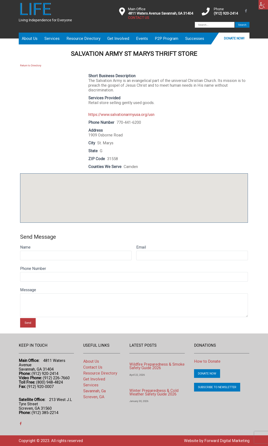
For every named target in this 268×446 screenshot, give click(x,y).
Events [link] (142, 38)
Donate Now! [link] (234, 38)
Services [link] (52, 38)
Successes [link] (194, 38)
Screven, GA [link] (93, 396)
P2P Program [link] (166, 38)
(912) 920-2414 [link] (226, 13)
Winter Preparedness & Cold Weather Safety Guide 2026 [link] (153, 392)
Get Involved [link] (118, 38)
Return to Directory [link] (30, 65)
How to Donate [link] (207, 361)
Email (141, 247)
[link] (263, 4)
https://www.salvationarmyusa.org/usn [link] (121, 114)
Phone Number (33, 268)
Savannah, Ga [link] (94, 391)
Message (28, 289)
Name (25, 247)
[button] (133, 194)
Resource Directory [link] (83, 38)
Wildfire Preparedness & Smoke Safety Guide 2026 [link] (157, 366)
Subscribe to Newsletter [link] (217, 387)
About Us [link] (29, 38)
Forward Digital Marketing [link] (226, 440)
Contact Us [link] (92, 367)
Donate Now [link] (207, 373)
